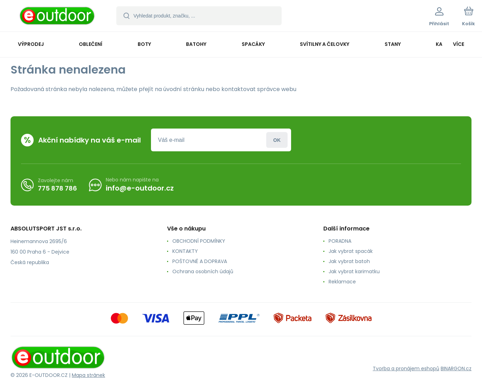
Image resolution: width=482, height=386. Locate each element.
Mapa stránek (88, 375)
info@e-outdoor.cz (140, 188)
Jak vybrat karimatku (354, 271)
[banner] (57, 16)
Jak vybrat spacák (351, 251)
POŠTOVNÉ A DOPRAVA (199, 261)
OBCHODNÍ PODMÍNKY (198, 240)
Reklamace (342, 281)
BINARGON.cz (456, 368)
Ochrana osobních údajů (202, 271)
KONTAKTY (185, 251)
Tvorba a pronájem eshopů (406, 368)
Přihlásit (277, 140)
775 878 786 (57, 188)
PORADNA (340, 240)
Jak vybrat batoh (349, 261)
